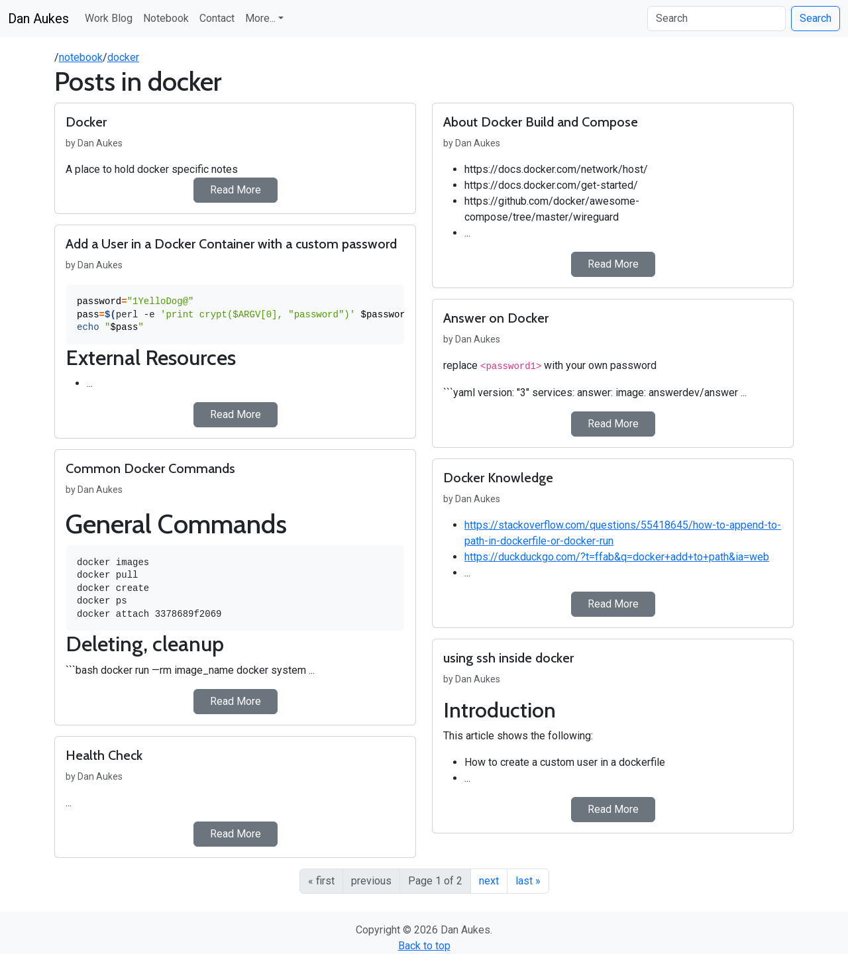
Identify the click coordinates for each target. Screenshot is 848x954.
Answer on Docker (496, 318)
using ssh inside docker (508, 658)
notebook (81, 57)
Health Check (104, 755)
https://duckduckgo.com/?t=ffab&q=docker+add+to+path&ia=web (616, 557)
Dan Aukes (38, 18)
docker (123, 57)
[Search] (716, 18)
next (489, 880)
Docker (86, 122)
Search (815, 18)
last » (528, 880)
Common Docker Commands (150, 468)
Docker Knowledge (498, 478)
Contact (217, 18)
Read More (235, 190)
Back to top (424, 945)
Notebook (166, 18)
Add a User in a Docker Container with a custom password (231, 244)
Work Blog (108, 18)
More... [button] (260, 18)
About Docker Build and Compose (540, 122)
